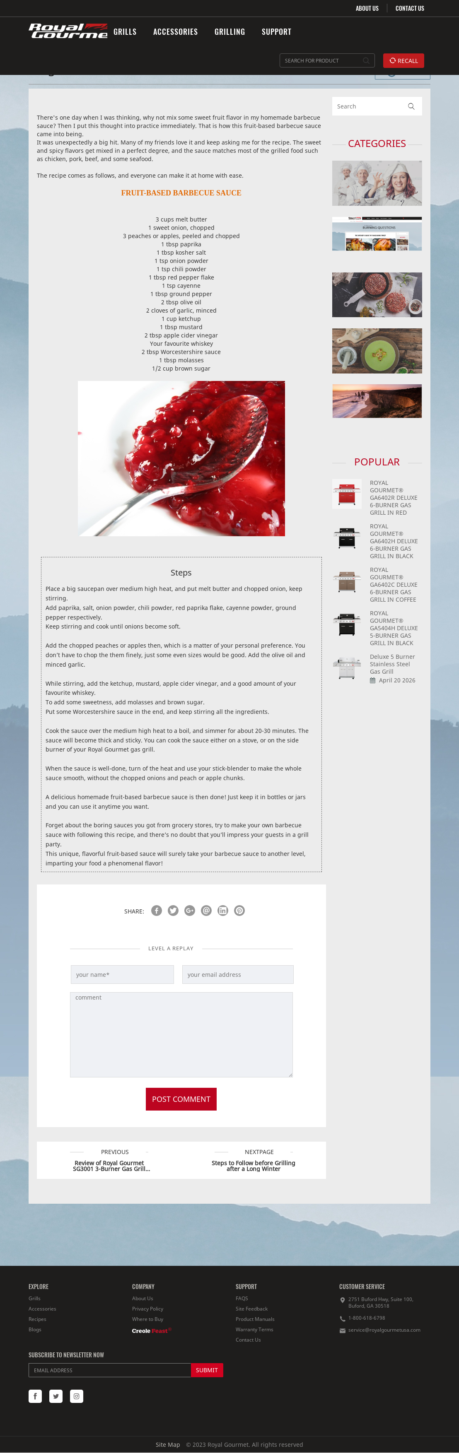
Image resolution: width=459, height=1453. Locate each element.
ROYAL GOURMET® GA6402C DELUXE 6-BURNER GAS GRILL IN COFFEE (394, 584)
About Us (142, 1298)
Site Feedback (252, 1308)
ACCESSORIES (175, 31)
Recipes (37, 1319)
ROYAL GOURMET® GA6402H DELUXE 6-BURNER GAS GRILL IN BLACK (394, 541)
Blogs (35, 1329)
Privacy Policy (147, 1308)
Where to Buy (147, 1319)
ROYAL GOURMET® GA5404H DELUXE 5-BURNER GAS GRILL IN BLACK (394, 628)
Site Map (168, 1444)
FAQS (242, 1298)
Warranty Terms (254, 1329)
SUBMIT (207, 1370)
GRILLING (230, 31)
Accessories (42, 1308)
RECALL (403, 61)
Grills (35, 1298)
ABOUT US (367, 8)
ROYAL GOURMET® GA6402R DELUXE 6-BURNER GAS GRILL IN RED (394, 497)
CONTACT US (410, 8)
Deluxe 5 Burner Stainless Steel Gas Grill (392, 664)
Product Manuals (255, 1319)
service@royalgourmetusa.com (384, 1329)
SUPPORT (277, 31)
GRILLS (125, 31)
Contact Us (248, 1339)
